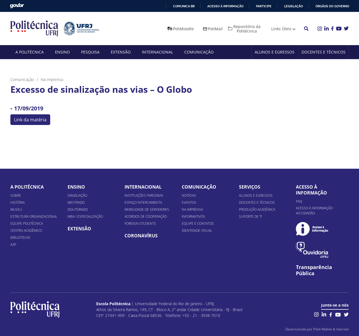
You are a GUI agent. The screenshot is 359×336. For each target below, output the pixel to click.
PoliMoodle (183, 28)
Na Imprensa (192, 209)
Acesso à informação (225, 6)
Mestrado (76, 202)
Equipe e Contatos (198, 223)
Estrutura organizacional (33, 216)
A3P (13, 244)
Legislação (293, 6)
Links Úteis (281, 28)
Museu (16, 209)
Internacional (157, 52)
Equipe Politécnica (26, 223)
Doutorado (78, 209)
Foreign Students (140, 223)
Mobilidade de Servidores (147, 209)
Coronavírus (141, 236)
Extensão (121, 52)
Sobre (15, 195)
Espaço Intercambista (143, 202)
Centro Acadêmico (26, 230)
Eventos (189, 202)
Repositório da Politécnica (247, 29)
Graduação (77, 195)
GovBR (17, 5)
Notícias (189, 195)
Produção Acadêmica (257, 209)
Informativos (193, 216)
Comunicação (199, 52)
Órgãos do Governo (332, 6)
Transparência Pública (314, 270)
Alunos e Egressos (274, 52)
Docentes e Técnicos (324, 52)
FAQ (299, 201)
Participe (263, 6)
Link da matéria (30, 120)
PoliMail (215, 28)
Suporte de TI (250, 216)
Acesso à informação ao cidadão (314, 210)
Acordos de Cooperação (146, 216)
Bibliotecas (20, 237)
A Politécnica (29, 52)
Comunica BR (184, 6)
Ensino (62, 52)
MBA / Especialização (85, 216)
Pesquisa (90, 52)
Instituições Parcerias (144, 195)
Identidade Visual (197, 230)
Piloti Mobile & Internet (331, 329)
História (17, 202)
